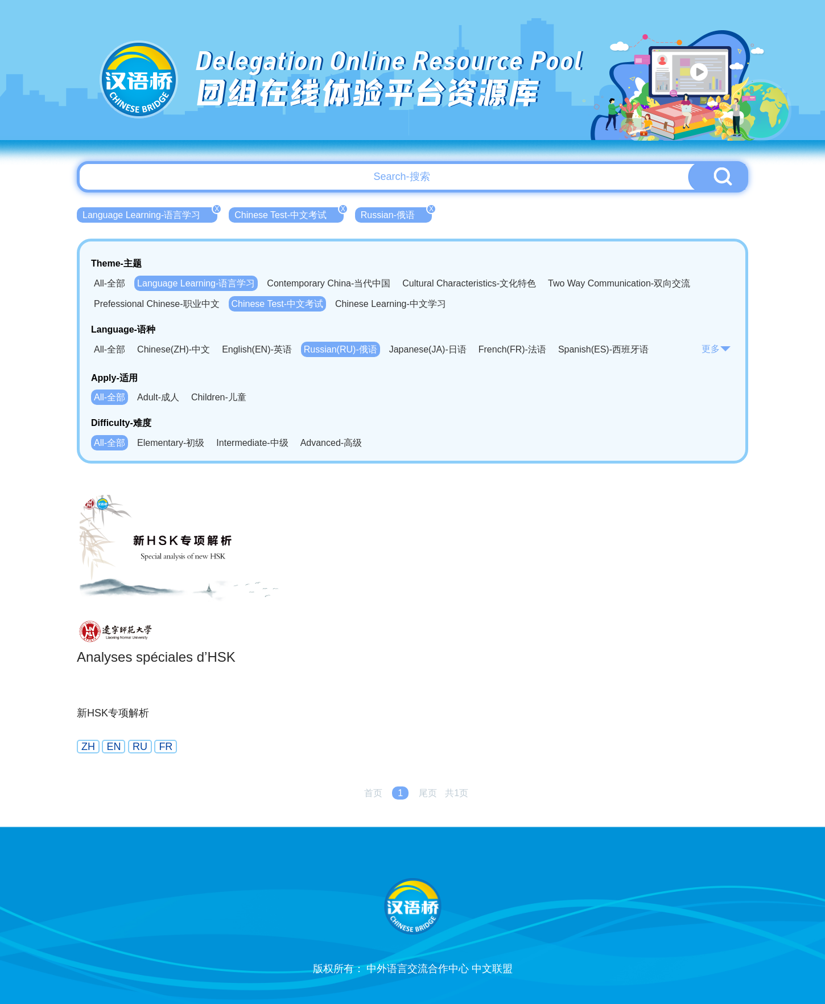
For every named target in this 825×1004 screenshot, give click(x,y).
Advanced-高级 (331, 443)
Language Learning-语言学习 (149, 213)
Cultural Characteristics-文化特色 (469, 283)
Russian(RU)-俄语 (340, 349)
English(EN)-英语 (257, 349)
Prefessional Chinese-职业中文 (157, 304)
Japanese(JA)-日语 (428, 349)
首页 (373, 793)
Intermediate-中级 (252, 443)
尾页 (428, 793)
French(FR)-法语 (512, 349)
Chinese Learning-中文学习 (390, 304)
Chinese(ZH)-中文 (173, 349)
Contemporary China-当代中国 (328, 283)
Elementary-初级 (170, 443)
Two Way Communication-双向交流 (619, 283)
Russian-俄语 (396, 213)
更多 (716, 349)
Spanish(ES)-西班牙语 (603, 349)
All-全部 (109, 283)
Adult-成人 (158, 397)
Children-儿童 (218, 397)
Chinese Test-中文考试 (289, 213)
